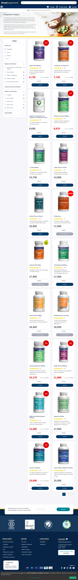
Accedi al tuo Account (8, 542)
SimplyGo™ (43, 544)
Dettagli (39, 81)
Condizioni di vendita (26, 552)
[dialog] (39, 575)
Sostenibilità (24, 547)
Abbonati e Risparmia (26, 544)
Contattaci (5, 544)
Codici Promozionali (26, 554)
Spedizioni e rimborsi (8, 547)
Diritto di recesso (25, 549)
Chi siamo (23, 542)
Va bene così (73, 577)
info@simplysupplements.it (64, 542)
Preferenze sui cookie (8, 552)
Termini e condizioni (8, 554)
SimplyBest (43, 542)
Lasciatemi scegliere (35, 577)
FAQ (4, 549)
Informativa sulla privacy (9, 557)
